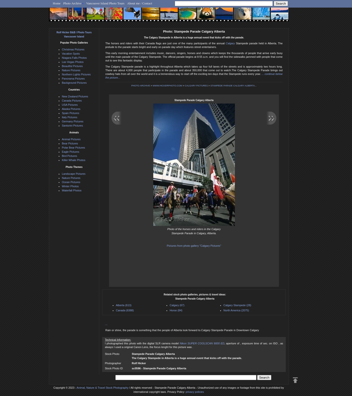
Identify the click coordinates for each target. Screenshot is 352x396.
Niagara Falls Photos (74, 57)
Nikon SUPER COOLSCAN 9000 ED (202, 343)
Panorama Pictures (73, 78)
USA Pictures (70, 104)
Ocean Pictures (71, 182)
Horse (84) (176, 310)
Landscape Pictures (74, 173)
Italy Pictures (69, 117)
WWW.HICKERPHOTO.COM (167, 85)
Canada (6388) (125, 310)
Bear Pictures (70, 143)
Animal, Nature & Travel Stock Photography (102, 387)
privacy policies (195, 391)
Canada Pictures (72, 100)
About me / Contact (139, 3)
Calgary (230, 43)
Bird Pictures (69, 155)
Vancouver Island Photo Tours (105, 3)
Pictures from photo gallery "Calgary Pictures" (194, 245)
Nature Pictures (71, 70)
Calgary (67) (177, 305)
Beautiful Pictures (72, 66)
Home (57, 3)
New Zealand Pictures (75, 96)
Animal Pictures (71, 139)
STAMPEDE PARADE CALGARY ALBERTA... (233, 85)
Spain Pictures (70, 113)
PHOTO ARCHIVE (140, 85)
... (106, 324)
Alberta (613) (124, 305)
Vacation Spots (71, 53)
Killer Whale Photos (73, 160)
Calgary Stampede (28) (237, 305)
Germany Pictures (72, 121)
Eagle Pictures (70, 151)
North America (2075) (236, 310)
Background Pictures (74, 82)
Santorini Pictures (72, 125)
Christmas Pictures (73, 49)
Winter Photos (70, 186)
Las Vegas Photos (73, 61)
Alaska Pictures (71, 108)
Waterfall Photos (71, 190)
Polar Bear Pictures (73, 147)
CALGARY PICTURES (196, 85)
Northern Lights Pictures (76, 74)
